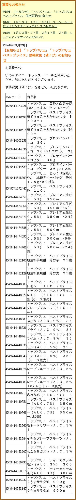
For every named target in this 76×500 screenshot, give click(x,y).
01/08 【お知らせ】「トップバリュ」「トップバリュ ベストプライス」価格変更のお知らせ (38, 13)
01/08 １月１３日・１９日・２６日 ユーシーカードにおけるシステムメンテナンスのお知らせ (38, 24)
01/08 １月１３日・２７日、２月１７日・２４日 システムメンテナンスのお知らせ (38, 34)
